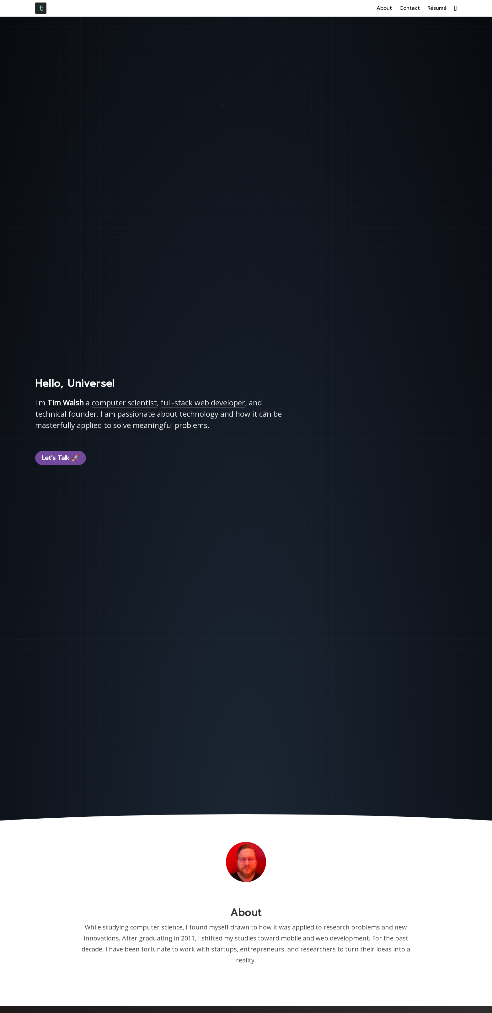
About (384, 8)
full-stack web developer (203, 402)
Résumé (437, 8)
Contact (409, 8)
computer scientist (124, 402)
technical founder (66, 414)
